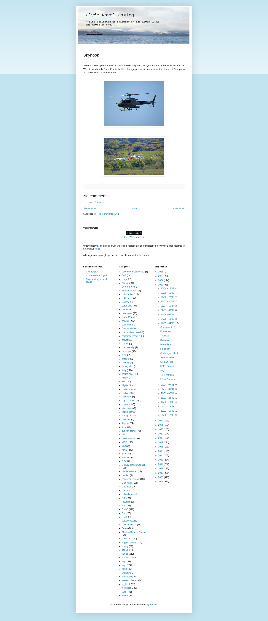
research (126, 501)
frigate (125, 385)
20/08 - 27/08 (168, 297)
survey (125, 546)
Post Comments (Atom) (108, 214)
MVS (124, 446)
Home (135, 208)
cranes (125, 343)
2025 (161, 276)
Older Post (178, 208)
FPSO (125, 377)
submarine (127, 538)
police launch (128, 494)
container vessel (130, 336)
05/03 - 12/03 (168, 406)
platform (126, 490)
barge (125, 279)
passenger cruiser (131, 479)
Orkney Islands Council (133, 465)
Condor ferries (129, 328)
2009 (161, 477)
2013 (161, 459)
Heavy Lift (127, 393)
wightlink (126, 584)
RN (123, 513)
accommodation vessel (133, 271)
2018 (161, 438)
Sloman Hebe (167, 357)
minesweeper (128, 438)
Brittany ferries (129, 290)
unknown (126, 573)
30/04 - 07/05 (168, 384)
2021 (161, 425)
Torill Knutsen (167, 375)
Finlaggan (165, 349)
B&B (124, 275)
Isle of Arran (166, 344)
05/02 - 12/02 (168, 415)
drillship (126, 362)
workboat (126, 588)
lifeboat (125, 423)
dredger (126, 359)
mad (124, 434)
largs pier (126, 415)
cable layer (127, 298)
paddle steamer (129, 471)
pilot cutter (127, 483)
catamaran (127, 313)
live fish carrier (129, 431)
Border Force (128, 286)
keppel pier (127, 412)
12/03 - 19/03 (168, 402)
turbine (125, 569)
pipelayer (126, 486)
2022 (161, 420)
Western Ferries (130, 580)
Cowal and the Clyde (96, 275)
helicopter (127, 396)
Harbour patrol (129, 389)
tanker (125, 554)
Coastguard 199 (168, 327)
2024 (161, 280)
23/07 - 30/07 (168, 301)
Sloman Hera (166, 362)
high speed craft (130, 400)
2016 (161, 446)
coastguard (127, 324)
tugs (124, 565)
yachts (125, 595)
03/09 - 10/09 (168, 293)
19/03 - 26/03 (168, 398)
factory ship (127, 366)
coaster (125, 321)
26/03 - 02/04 (168, 393)
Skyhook (164, 340)
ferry (124, 370)
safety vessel (128, 520)
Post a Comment (96, 202)
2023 (161, 284)
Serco (125, 528)
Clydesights (92, 271)
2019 (161, 433)
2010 (161, 473)
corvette (126, 340)
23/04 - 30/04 (168, 389)
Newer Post (90, 208)
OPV (124, 461)
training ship (128, 557)
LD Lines (126, 419)
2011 (161, 468)
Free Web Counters (134, 237)
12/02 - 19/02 (168, 411)
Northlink (126, 457)
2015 (161, 451)
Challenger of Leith (169, 353)
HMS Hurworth (167, 366)
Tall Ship (126, 550)
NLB (124, 453)
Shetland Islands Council (134, 532)
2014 (161, 455)
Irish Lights (127, 408)
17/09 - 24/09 (168, 288)
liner (124, 427)
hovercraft (127, 404)
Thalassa (164, 335)
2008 (161, 481)
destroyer (126, 351)
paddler (125, 475)
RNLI (124, 517)
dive (124, 355)
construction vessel (131, 332)
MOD (124, 442)
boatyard (126, 283)
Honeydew (165, 331)
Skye (162, 370)
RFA (124, 505)
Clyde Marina (128, 317)
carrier (125, 309)
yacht (124, 591)
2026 (161, 271)
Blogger (153, 604)
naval (124, 450)
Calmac (126, 302)
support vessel (129, 542)
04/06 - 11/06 (168, 319)
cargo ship (127, 305)
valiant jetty (127, 576)
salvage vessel (129, 524)
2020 (161, 429)
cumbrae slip (128, 347)
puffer (124, 498)
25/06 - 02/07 (168, 314)
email (97, 249)
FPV (124, 381)
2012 (161, 464)
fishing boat (127, 374)
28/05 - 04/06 (168, 323)
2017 (161, 442)
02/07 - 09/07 (168, 310)
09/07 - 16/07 (168, 306)
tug (123, 561)
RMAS (125, 509)
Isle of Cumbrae (168, 379)
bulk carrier (127, 294)
